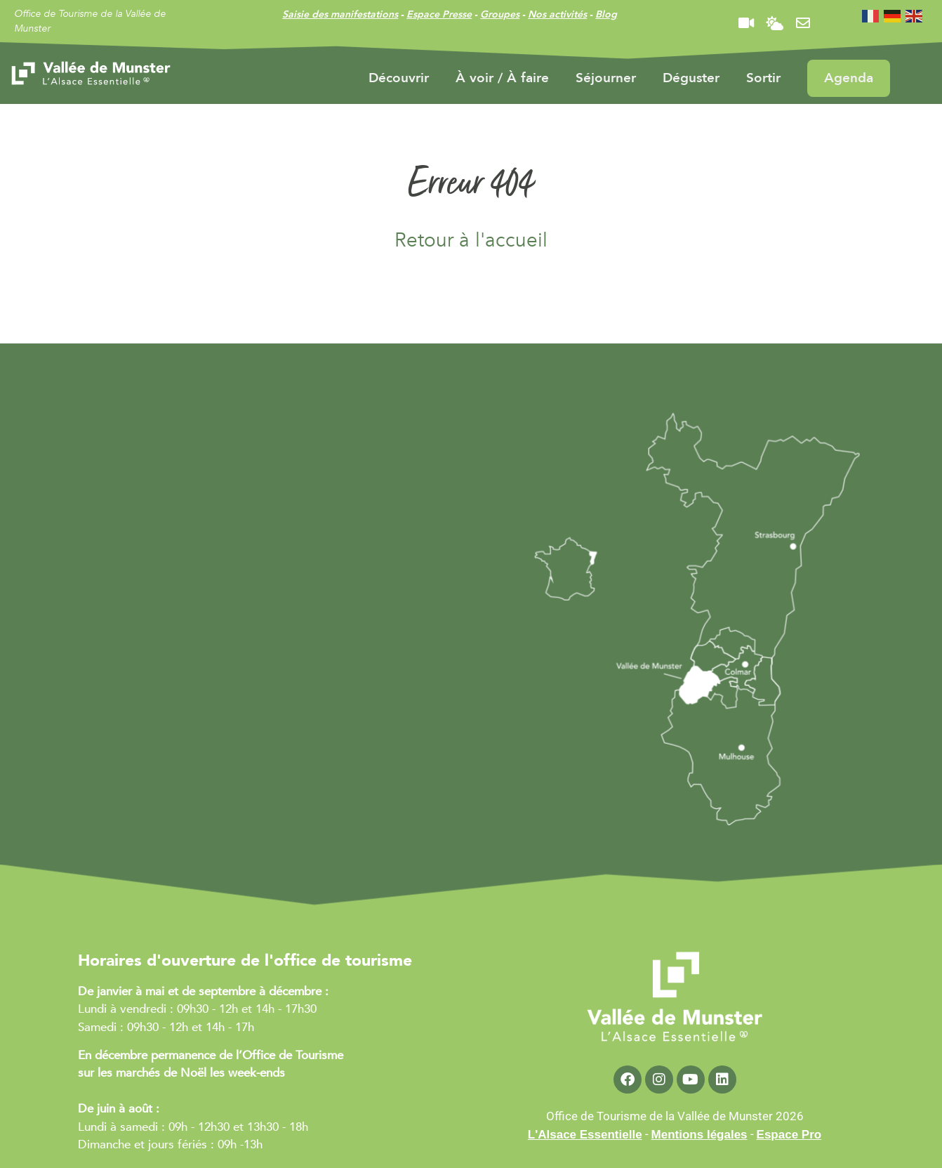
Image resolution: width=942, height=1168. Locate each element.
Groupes (499, 14)
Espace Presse (439, 14)
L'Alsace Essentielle (585, 1134)
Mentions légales (699, 1134)
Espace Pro (789, 1134)
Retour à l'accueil (471, 240)
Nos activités (557, 14)
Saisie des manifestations (340, 14)
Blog (606, 14)
